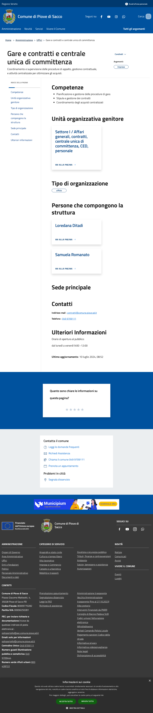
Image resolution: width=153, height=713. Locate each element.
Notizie (118, 552)
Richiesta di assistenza (50, 605)
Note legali (82, 651)
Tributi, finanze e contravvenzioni (94, 556)
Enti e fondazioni (10, 564)
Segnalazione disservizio (51, 597)
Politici (5, 569)
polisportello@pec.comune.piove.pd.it (20, 633)
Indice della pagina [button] (19, 82)
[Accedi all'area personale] (136, 3)
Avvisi (118, 560)
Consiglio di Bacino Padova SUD (93, 614)
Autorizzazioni (84, 568)
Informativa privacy (87, 643)
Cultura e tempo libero (50, 556)
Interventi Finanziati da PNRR (92, 610)
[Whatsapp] (120, 16)
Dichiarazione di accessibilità (91, 655)
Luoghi (118, 578)
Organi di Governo (11, 552)
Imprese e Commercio (50, 564)
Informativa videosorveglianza (92, 647)
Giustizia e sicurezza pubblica (91, 552)
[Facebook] (98, 16)
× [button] (150, 681)
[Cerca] (147, 16)
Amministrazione (24, 40)
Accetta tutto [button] (66, 701)
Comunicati (120, 556)
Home (8, 40)
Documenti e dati (10, 577)
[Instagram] (113, 16)
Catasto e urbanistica (50, 569)
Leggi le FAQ (45, 601)
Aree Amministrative (12, 556)
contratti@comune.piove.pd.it (82, 313)
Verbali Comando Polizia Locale (92, 630)
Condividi (121, 54)
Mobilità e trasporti (49, 573)
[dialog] (76, 695)
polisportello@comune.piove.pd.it (18, 641)
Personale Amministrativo (15, 573)
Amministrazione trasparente (92, 593)
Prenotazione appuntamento (53, 593)
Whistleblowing (85, 626)
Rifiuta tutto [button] (87, 701)
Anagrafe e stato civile (50, 552)
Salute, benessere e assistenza (92, 564)
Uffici (39, 40)
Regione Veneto (9, 4)
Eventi (118, 574)
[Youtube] (105, 16)
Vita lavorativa (46, 560)
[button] (76, 707)
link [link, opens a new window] (102, 695)
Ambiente (82, 560)
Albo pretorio (83, 605)
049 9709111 (69, 318)
